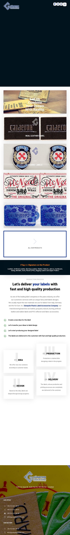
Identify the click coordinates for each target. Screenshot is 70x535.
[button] (34, 128)
